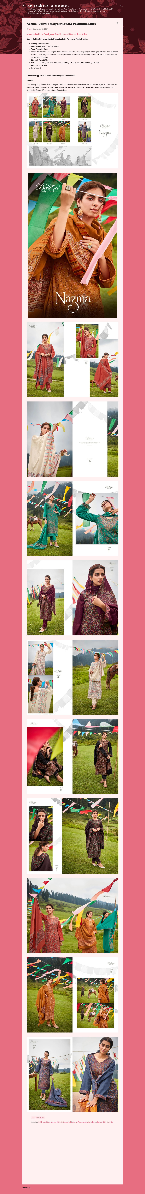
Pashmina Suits (38, 1118)
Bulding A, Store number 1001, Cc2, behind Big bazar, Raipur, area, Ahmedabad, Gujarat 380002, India (76, 1122)
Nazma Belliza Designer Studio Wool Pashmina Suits (57, 34)
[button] (117, 23)
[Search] (121, 6)
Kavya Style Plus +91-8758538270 (48, 5)
